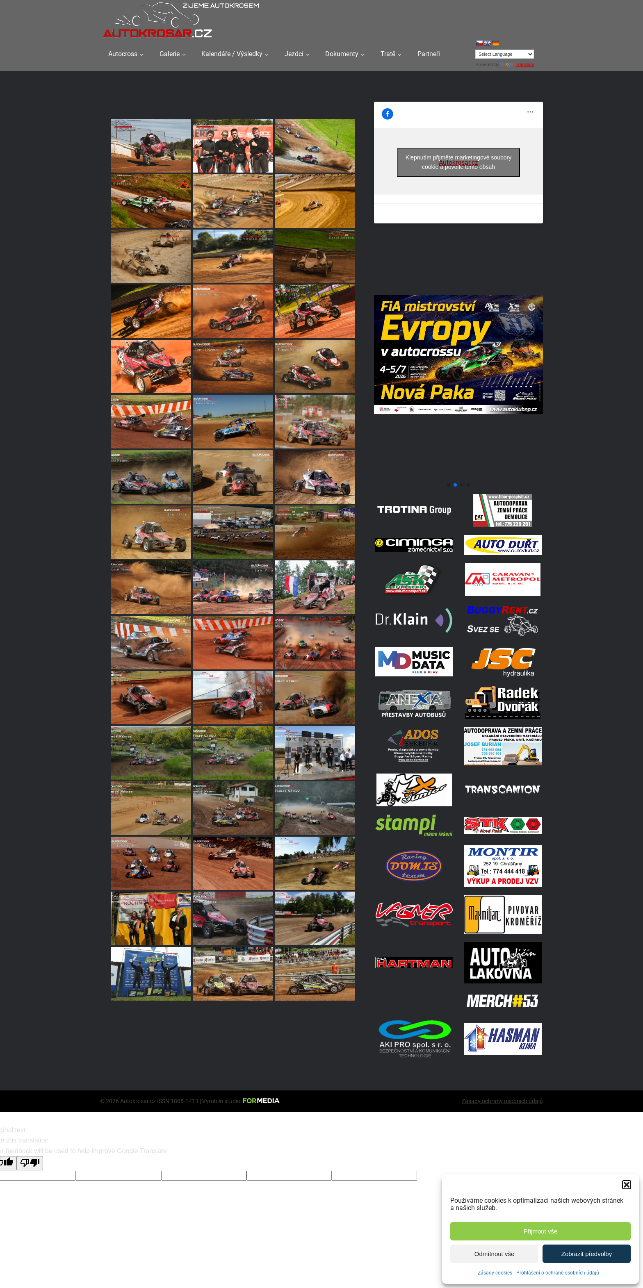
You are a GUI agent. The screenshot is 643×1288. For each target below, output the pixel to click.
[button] (626, 1185)
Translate (517, 64)
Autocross (122, 54)
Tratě (388, 54)
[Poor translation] (30, 1163)
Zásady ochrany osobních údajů (502, 1101)
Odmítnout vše (494, 1253)
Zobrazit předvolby (586, 1253)
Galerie (170, 54)
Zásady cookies (495, 1273)
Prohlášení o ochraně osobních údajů (557, 1273)
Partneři (428, 54)
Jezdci (294, 54)
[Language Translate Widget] (504, 54)
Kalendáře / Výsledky (231, 54)
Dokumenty (341, 54)
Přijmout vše (541, 1231)
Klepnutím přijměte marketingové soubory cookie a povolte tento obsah (458, 162)
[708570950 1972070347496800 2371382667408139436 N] (458, 475)
